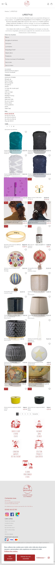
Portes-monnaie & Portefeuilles (15, 59)
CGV (6, 532)
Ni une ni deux (9, 101)
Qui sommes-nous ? (10, 527)
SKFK (6, 106)
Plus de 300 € (9, 121)
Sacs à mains (9, 65)
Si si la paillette (9, 105)
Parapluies (8, 56)
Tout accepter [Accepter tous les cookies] (9, 557)
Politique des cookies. (11, 551)
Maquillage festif (10, 50)
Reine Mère (8, 103)
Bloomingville (9, 83)
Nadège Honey (9, 95)
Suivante (35, 414)
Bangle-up (8, 79)
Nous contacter (8, 525)
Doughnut (8, 84)
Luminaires (8, 46)
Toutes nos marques (10, 521)
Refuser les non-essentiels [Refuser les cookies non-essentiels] (26, 557)
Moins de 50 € (9, 113)
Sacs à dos (8, 62)
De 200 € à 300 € (10, 119)
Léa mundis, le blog (9, 529)
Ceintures (8, 43)
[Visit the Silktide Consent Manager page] (49, 558)
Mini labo (7, 94)
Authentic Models (10, 77)
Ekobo (7, 86)
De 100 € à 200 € (10, 117)
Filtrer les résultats (10, 35)
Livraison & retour (9, 523)
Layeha (7, 90)
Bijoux (7, 37)
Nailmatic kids (9, 99)
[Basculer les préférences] (40, 557)
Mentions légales (9, 534)
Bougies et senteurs (11, 40)
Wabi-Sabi (8, 108)
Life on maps (9, 92)
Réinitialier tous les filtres (11, 129)
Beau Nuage (9, 81)
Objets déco (9, 53)
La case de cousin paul (12, 88)
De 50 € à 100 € (10, 115)
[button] (2, 4)
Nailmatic (8, 97)
